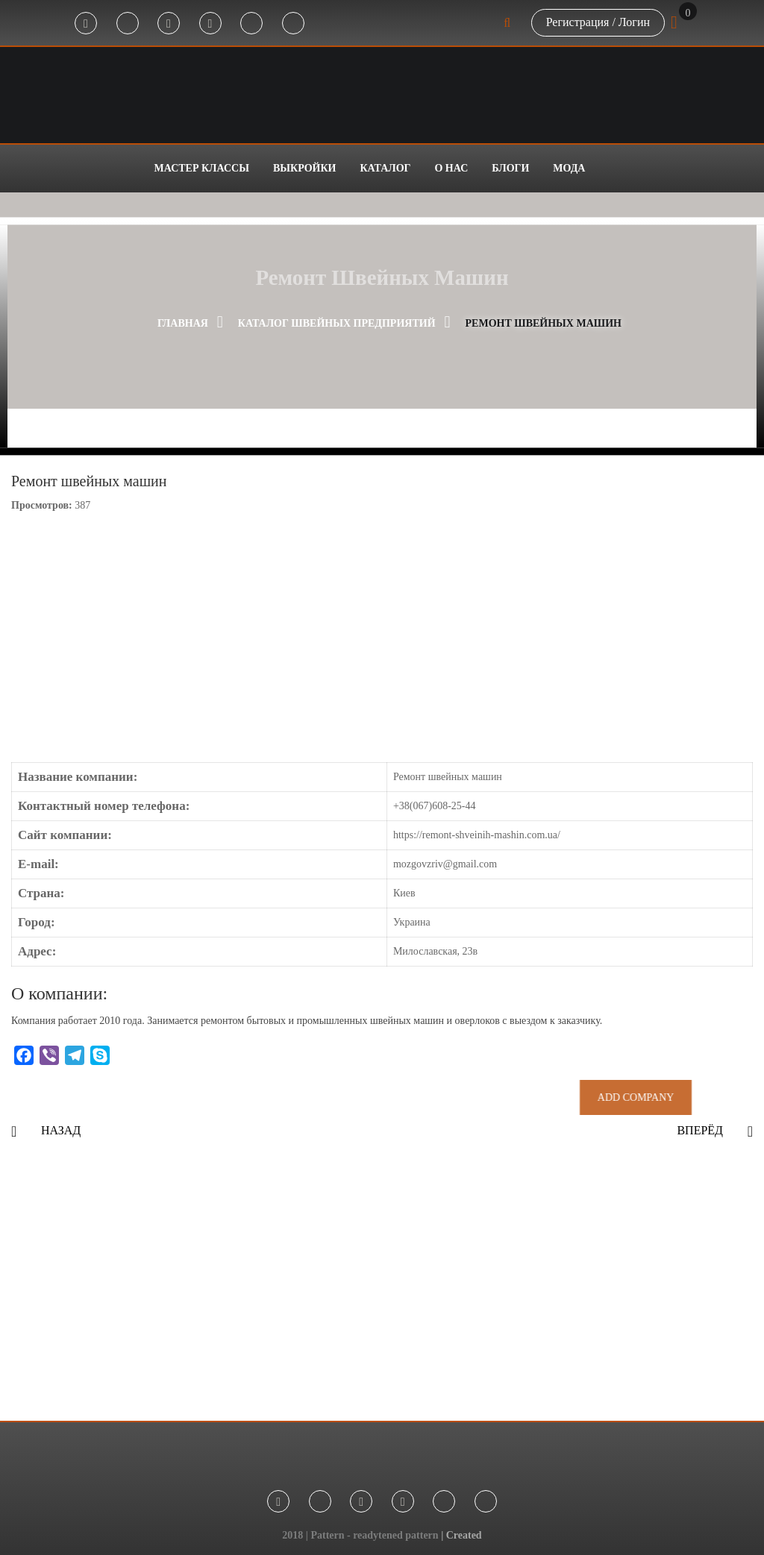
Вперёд (700, 1130)
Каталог (385, 168)
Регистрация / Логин (598, 22)
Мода (569, 168)
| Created (461, 1535)
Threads (293, 24)
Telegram (127, 24)
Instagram (168, 24)
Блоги (510, 168)
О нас (451, 168)
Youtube (210, 24)
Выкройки (304, 168)
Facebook (86, 24)
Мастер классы (201, 168)
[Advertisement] (382, 1294)
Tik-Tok (251, 24)
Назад (61, 1130)
